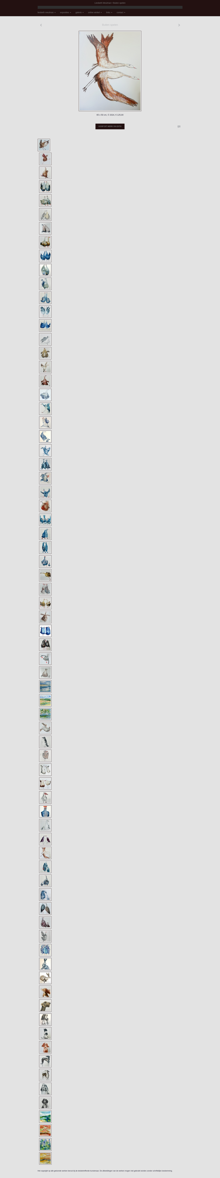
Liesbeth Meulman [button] (47, 12)
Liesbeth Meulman (103, 3)
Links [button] (109, 12)
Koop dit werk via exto (110, 126)
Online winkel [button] (95, 12)
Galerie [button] (79, 12)
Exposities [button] (65, 12)
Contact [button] (121, 12)
